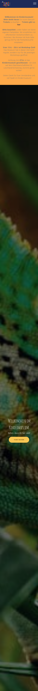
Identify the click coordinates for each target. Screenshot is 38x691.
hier (18, 24)
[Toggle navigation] (34, 3)
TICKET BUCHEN (19, 439)
